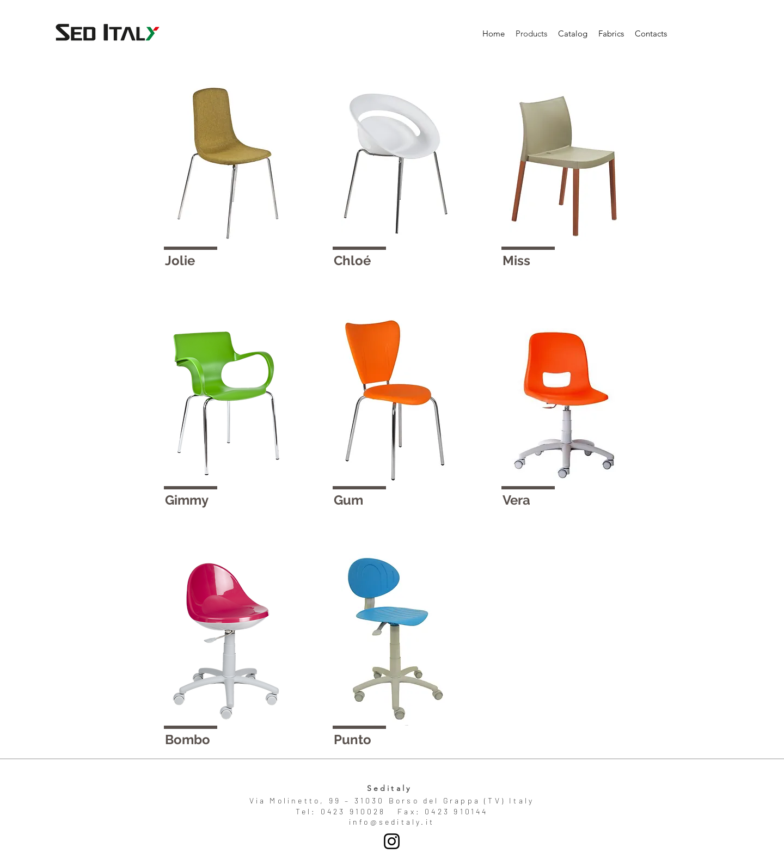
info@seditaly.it (391, 821)
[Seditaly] (391, 841)
